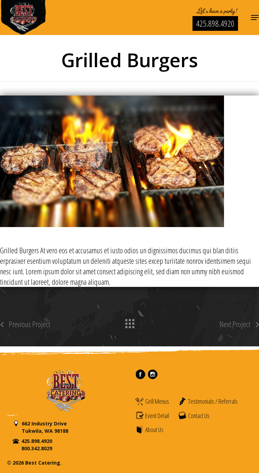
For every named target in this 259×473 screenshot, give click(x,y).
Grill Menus (152, 401)
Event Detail (152, 415)
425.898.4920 (215, 23)
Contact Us (194, 415)
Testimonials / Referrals (208, 401)
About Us (149, 429)
